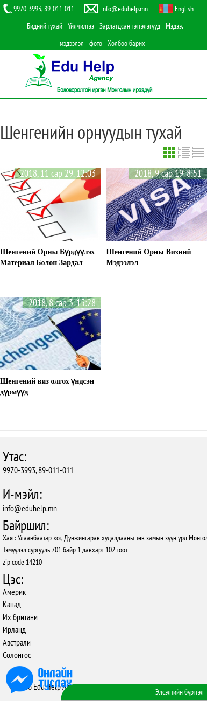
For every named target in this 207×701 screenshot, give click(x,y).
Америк (14, 591)
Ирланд (14, 629)
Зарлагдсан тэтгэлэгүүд (129, 26)
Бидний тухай (44, 26)
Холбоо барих (126, 43)
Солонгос (17, 654)
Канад (12, 604)
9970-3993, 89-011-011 (38, 469)
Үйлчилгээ (81, 26)
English (184, 8)
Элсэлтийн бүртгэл (179, 692)
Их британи (20, 617)
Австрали (17, 642)
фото (95, 43)
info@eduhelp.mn (30, 508)
